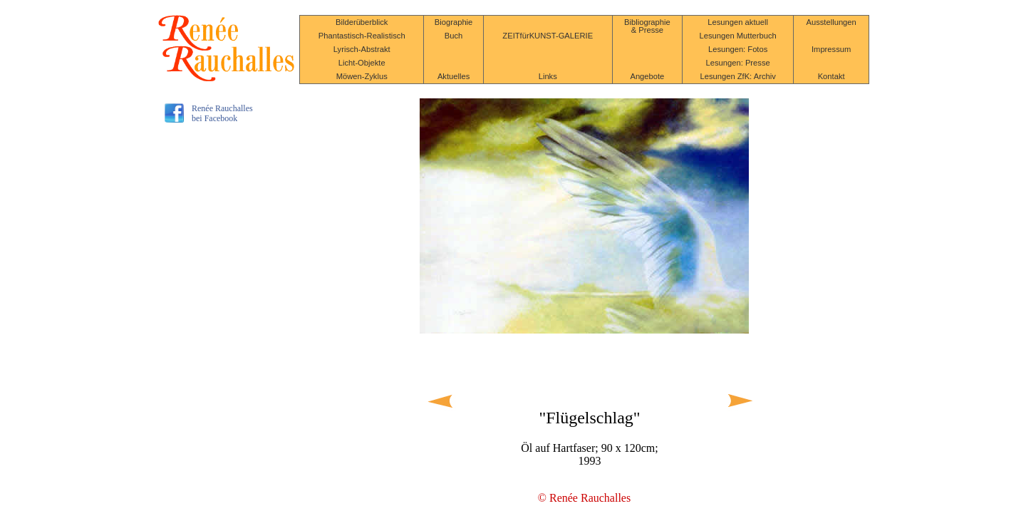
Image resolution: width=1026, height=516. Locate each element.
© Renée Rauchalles (584, 498)
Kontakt (831, 76)
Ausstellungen (831, 22)
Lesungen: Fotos (737, 49)
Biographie (454, 22)
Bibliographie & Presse (647, 26)
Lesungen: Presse (738, 62)
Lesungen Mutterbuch (738, 35)
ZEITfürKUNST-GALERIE (547, 35)
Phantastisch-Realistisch (361, 35)
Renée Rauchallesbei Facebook (222, 113)
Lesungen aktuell (738, 22)
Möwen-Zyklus (362, 76)
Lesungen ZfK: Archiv (737, 76)
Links (548, 76)
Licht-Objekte (361, 62)
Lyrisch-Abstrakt (361, 49)
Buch (454, 35)
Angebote (647, 76)
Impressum (831, 49)
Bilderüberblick (362, 22)
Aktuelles (453, 76)
